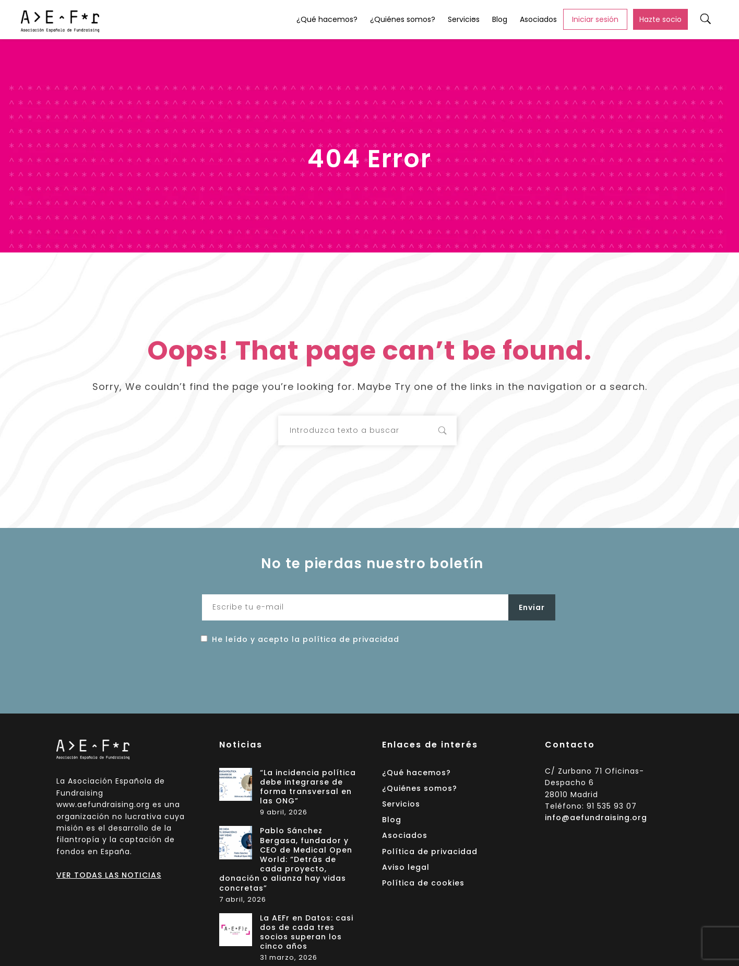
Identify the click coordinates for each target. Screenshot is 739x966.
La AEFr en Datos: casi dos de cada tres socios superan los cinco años (306, 932)
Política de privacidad (430, 851)
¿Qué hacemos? (326, 19)
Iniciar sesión (595, 19)
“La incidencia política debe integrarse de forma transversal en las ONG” (308, 787)
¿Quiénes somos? (402, 19)
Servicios (464, 19)
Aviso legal (406, 867)
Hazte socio (660, 19)
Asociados (538, 19)
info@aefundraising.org (596, 817)
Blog (499, 19)
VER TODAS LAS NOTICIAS (108, 875)
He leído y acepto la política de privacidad (305, 639)
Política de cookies (423, 883)
